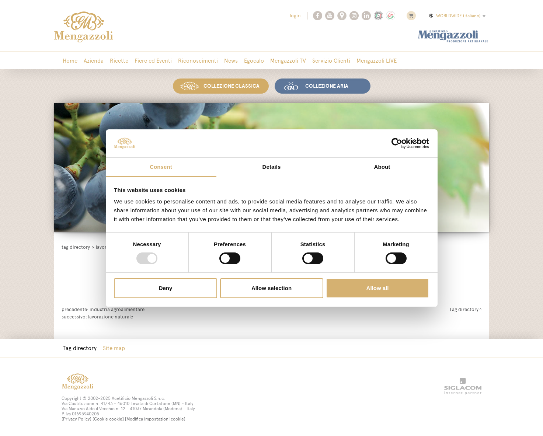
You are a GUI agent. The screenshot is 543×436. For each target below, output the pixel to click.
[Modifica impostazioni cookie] (155, 418)
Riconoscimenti (196, 60)
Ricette (118, 60)
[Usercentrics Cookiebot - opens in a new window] (397, 143)
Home (70, 60)
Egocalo (252, 60)
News (229, 60)
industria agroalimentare (117, 309)
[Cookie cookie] (108, 418)
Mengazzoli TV (285, 60)
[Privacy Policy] (76, 418)
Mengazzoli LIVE (373, 60)
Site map (113, 347)
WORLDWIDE (456, 15)
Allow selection (271, 288)
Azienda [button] (93, 60)
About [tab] (382, 167)
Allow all (377, 288)
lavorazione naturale (110, 316)
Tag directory (76, 247)
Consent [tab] (161, 167)
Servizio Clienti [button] (328, 60)
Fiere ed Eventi (152, 60)
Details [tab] (271, 167)
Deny (166, 288)
